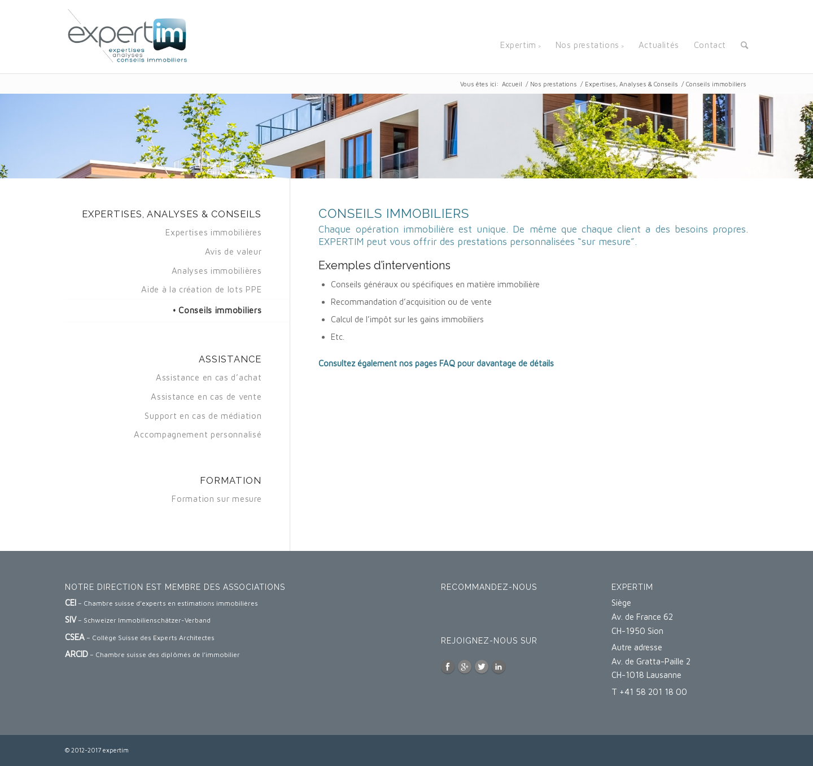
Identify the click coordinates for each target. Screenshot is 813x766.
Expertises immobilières (213, 232)
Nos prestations (553, 83)
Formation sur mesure (216, 499)
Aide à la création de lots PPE (201, 289)
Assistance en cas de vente (206, 396)
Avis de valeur (233, 251)
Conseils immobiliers (219, 310)
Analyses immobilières (217, 270)
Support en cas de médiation (203, 416)
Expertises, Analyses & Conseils (631, 83)
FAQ (447, 363)
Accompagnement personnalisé (197, 434)
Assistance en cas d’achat (209, 377)
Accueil (512, 83)
